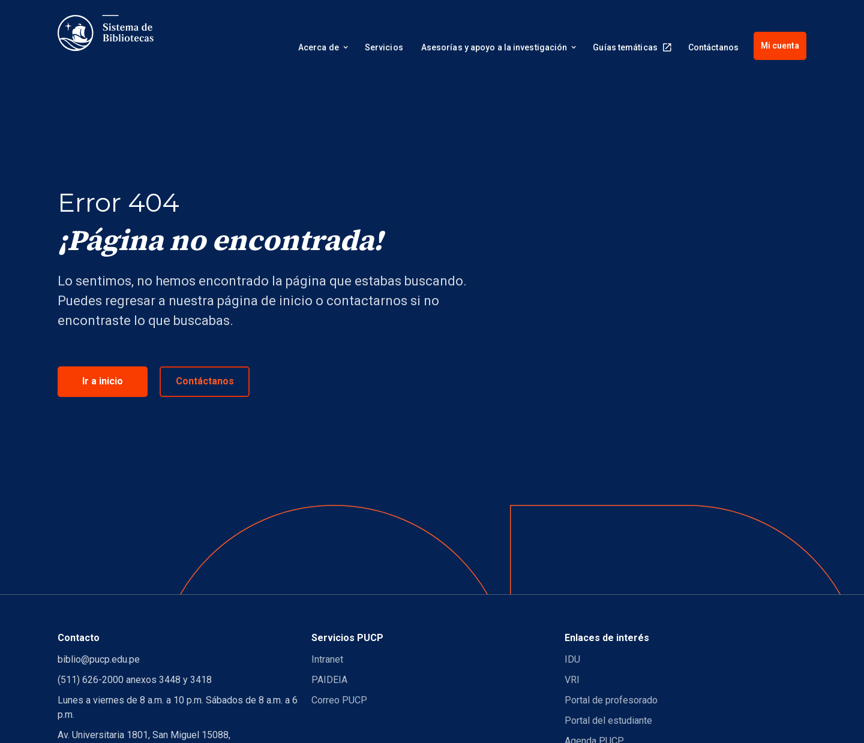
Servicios (384, 47)
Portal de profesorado (611, 700)
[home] (106, 33)
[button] (322, 49)
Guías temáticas (625, 47)
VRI (572, 679)
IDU (572, 659)
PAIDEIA (329, 679)
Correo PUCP (339, 700)
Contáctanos (713, 47)
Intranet (327, 659)
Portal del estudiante (608, 720)
